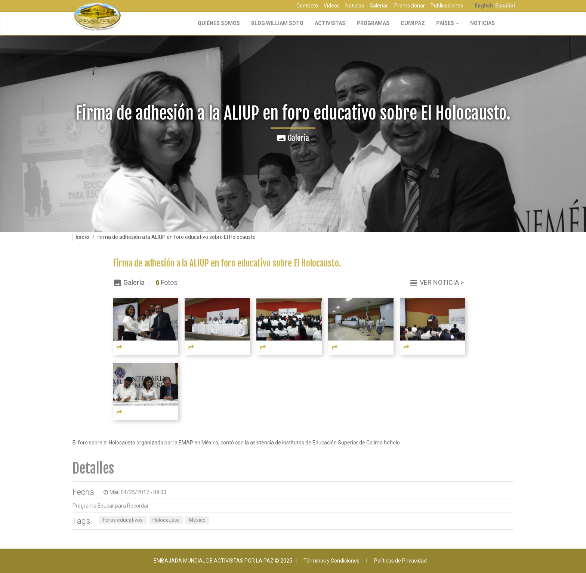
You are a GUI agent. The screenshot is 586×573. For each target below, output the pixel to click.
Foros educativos (123, 520)
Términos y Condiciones (331, 561)
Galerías (379, 6)
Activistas (330, 23)
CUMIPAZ (413, 23)
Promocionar (409, 6)
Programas (373, 23)
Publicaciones (447, 6)
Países (447, 23)
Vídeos (332, 6)
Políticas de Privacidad (400, 561)
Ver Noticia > (442, 282)
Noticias (354, 6)
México (197, 520)
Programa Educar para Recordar (111, 506)
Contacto (307, 6)
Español (505, 6)
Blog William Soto (277, 23)
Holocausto (165, 520)
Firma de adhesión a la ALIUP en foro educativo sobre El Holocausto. (227, 263)
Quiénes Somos (219, 23)
